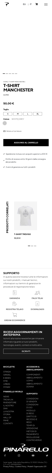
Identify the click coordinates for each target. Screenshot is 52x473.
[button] (24, 4)
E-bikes (7, 378)
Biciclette (9, 366)
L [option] (27, 114)
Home (5, 81)
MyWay (6, 387)
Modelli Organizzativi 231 (37, 466)
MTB (5, 381)
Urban (6, 384)
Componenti (33, 374)
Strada (7, 371)
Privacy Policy (8, 466)
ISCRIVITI (26, 351)
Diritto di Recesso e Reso (31, 419)
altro (6, 95)
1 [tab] (4, 73)
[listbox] (26, 114)
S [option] (7, 114)
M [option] (18, 114)
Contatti (8, 423)
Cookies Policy (20, 466)
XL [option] (38, 114)
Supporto (32, 393)
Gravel (7, 374)
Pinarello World (13, 391)
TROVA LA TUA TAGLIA (13, 131)
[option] (4, 123)
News (6, 396)
